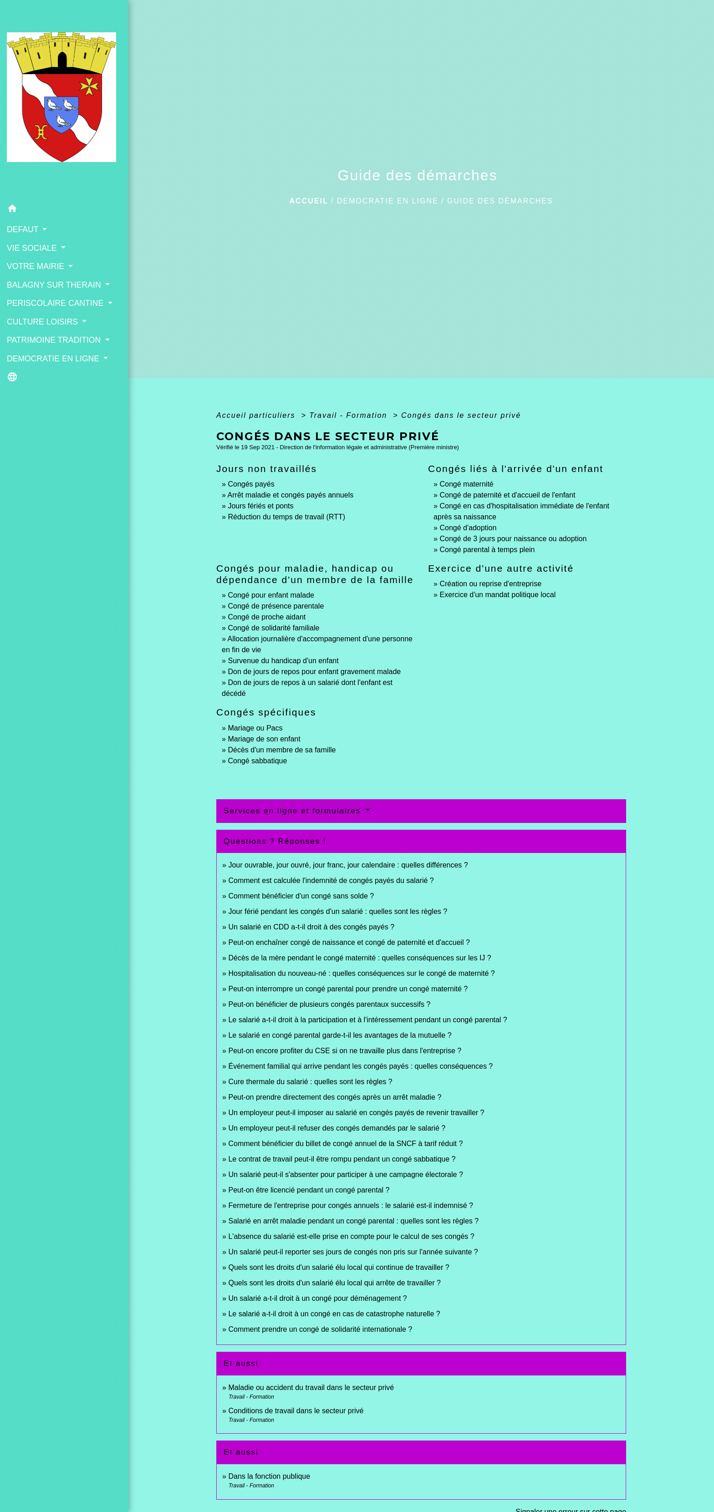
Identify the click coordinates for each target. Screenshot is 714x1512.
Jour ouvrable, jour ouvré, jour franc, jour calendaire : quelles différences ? (348, 865)
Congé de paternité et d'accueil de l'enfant (507, 495)
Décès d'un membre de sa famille (282, 750)
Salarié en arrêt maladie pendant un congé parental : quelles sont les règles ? (353, 1221)
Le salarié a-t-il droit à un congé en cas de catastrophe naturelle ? (334, 1314)
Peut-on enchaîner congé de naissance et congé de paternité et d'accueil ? (349, 942)
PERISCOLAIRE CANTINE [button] (56, 303)
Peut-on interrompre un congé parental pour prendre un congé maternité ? (348, 989)
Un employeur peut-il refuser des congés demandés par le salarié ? (336, 1128)
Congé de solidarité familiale (273, 628)
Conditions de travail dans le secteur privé (295, 1411)
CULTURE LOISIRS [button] (43, 321)
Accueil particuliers (257, 415)
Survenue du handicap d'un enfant (283, 661)
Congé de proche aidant (267, 617)
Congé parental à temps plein (487, 549)
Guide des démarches (500, 201)
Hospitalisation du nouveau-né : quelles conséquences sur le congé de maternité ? (361, 973)
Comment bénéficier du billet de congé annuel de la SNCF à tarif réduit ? (345, 1143)
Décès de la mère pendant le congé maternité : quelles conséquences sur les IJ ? (359, 958)
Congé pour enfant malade (271, 595)
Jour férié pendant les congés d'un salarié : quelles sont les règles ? (337, 911)
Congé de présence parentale (276, 606)
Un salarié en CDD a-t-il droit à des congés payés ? (311, 927)
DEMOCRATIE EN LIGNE (388, 201)
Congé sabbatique (257, 761)
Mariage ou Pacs (255, 728)
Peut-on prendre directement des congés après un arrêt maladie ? (334, 1097)
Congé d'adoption (467, 528)
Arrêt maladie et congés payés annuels (291, 495)
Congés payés (251, 484)
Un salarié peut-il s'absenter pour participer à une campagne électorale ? (345, 1174)
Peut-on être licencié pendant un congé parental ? (308, 1190)
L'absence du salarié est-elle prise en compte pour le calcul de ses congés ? (351, 1236)
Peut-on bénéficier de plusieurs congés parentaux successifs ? (329, 1004)
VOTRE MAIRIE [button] (36, 266)
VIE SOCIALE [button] (33, 248)
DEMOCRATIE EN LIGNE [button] (54, 358)
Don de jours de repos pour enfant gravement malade (314, 671)
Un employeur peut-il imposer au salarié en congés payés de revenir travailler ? (356, 1112)
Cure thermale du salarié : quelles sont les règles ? (310, 1082)
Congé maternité (466, 484)
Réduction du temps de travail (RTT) (286, 517)
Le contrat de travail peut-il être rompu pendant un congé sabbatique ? (341, 1159)
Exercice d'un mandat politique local (497, 595)
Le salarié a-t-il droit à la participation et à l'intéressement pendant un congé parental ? (367, 1020)
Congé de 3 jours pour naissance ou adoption (512, 539)
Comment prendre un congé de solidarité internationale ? (320, 1329)
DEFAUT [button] (24, 229)
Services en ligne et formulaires (294, 811)
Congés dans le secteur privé (461, 415)
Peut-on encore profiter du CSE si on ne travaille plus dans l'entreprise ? (344, 1051)
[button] (64, 210)
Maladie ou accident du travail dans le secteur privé (311, 1387)
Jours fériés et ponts (260, 506)
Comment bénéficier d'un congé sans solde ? (301, 896)
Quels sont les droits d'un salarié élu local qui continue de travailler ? (338, 1267)
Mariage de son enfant (264, 739)
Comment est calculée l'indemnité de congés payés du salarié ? (331, 880)
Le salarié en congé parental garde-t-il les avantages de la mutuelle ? (339, 1035)
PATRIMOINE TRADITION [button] (55, 340)
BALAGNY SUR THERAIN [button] (55, 284)
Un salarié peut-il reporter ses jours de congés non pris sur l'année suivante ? (353, 1252)
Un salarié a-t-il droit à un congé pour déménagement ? (317, 1298)
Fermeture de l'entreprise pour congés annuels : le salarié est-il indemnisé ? (350, 1205)
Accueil (309, 201)
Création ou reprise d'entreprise (490, 584)
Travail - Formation (349, 415)
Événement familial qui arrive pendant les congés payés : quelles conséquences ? (360, 1066)
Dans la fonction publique (269, 1476)
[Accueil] (64, 99)
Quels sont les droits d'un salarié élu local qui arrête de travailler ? (334, 1283)
